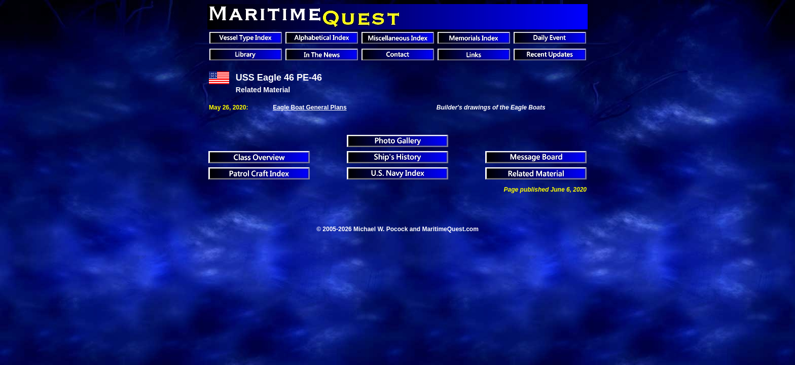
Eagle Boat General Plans (309, 107)
